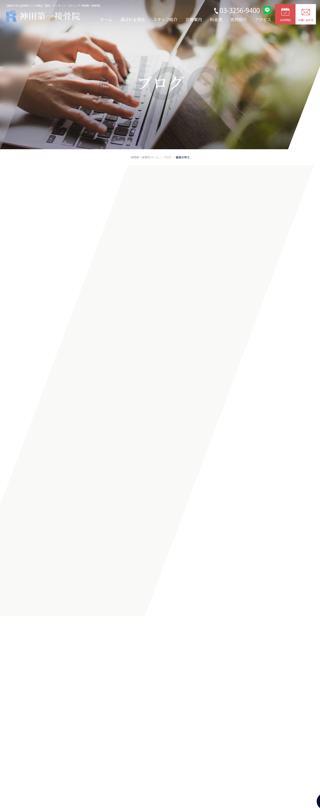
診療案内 (194, 19)
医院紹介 (239, 19)
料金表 (216, 19)
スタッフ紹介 (165, 19)
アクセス (263, 19)
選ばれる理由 (132, 19)
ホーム (106, 19)
